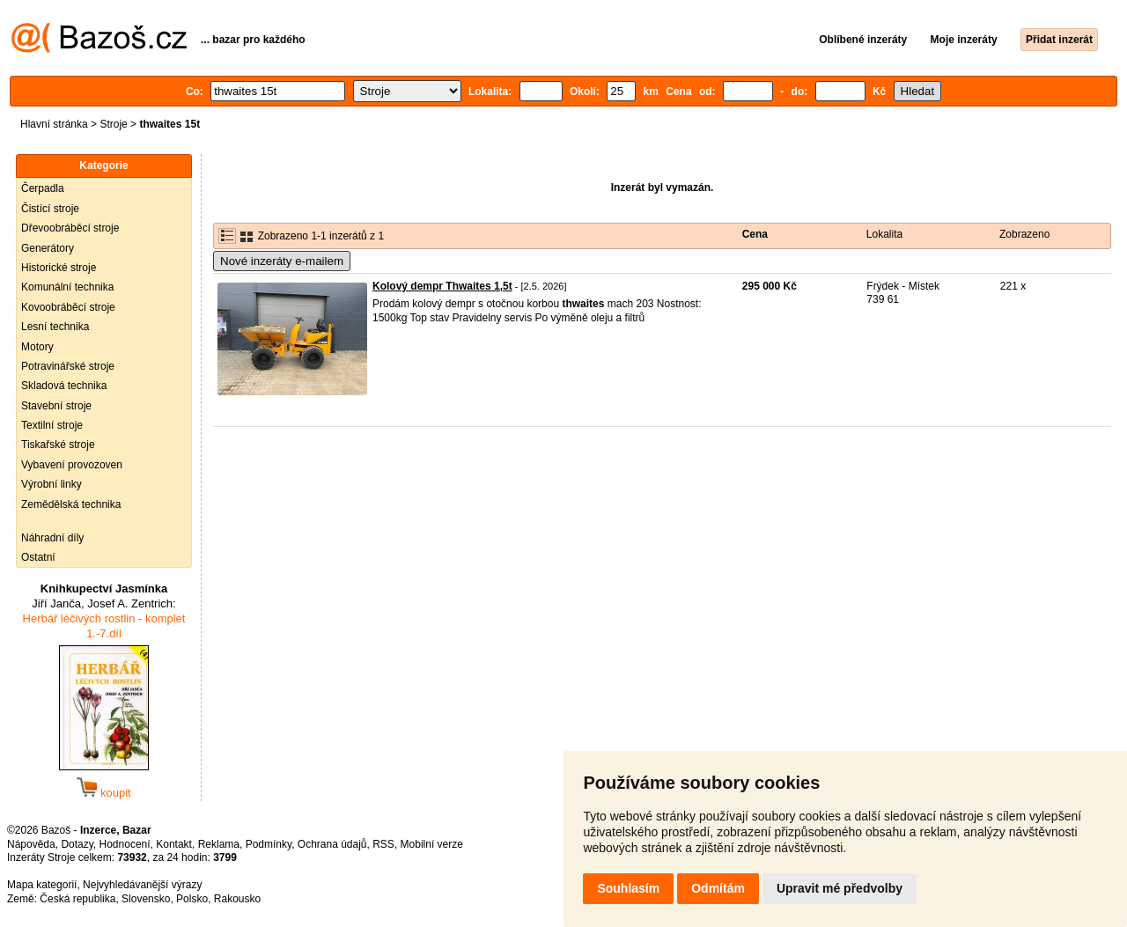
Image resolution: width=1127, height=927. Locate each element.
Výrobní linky (51, 484)
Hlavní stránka (54, 124)
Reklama (218, 844)
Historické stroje (58, 267)
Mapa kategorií (42, 885)
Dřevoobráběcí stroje (70, 228)
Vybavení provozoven (71, 465)
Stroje (113, 124)
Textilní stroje (52, 425)
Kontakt (174, 844)
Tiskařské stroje (58, 444)
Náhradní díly (52, 538)
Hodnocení (125, 844)
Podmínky (268, 844)
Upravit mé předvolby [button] (839, 888)
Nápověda (31, 844)
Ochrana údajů (332, 844)
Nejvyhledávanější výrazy (142, 885)
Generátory (47, 248)
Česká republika (77, 899)
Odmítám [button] (718, 888)
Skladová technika (64, 385)
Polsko (192, 899)
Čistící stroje (50, 208)
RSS (383, 844)
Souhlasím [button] (628, 888)
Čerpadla (42, 188)
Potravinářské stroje (67, 366)
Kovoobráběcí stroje (68, 307)
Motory (37, 347)
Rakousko (237, 899)
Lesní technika (55, 326)
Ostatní (38, 557)
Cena (755, 234)
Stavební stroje (56, 406)
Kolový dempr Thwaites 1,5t (442, 286)
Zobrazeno (1024, 234)
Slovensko (146, 899)
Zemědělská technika (71, 504)
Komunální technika (67, 287)
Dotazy (76, 844)
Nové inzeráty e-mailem (281, 261)
